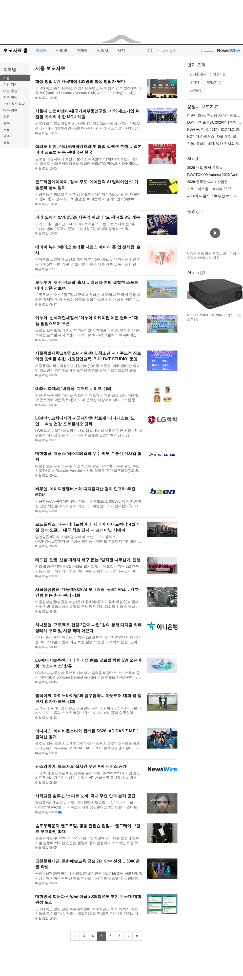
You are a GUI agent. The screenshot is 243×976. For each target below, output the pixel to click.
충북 (6, 123)
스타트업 (196, 90)
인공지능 (219, 74)
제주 (6, 136)
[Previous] (74, 936)
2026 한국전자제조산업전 (207, 182)
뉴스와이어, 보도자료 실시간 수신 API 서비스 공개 (81, 766)
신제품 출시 (198, 74)
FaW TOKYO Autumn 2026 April (212, 175)
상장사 (102, 50)
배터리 (194, 82)
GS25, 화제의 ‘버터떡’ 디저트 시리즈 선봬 (73, 388)
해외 (6, 143)
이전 (191, 295)
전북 (6, 130)
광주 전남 (10, 97)
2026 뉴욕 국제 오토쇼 (205, 168)
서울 (6, 78)
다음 (239, 295)
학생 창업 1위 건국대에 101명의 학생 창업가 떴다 (80, 81)
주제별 (82, 50)
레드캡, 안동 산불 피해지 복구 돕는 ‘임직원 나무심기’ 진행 (87, 560)
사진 (121, 50)
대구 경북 (10, 110)
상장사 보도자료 (202, 106)
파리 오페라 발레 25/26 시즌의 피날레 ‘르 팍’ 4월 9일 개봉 (87, 217)
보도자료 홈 (15, 50)
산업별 (61, 50)
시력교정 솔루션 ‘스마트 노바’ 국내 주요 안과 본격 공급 (85, 796)
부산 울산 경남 (14, 104)
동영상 (193, 211)
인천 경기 (10, 84)
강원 (6, 117)
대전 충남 (10, 91)
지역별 (41, 50)
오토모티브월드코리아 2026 (209, 189)
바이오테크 (214, 82)
